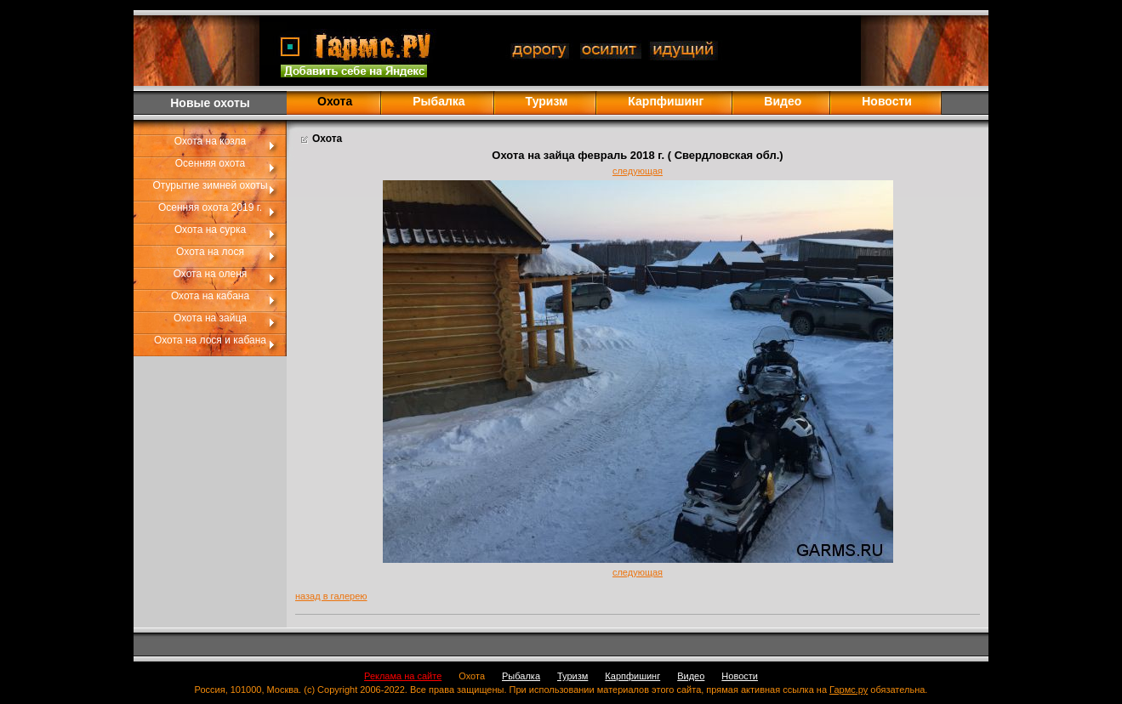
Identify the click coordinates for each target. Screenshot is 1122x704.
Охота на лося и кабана (210, 340)
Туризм (547, 101)
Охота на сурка (210, 230)
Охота (471, 676)
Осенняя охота (210, 163)
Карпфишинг (665, 101)
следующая (637, 171)
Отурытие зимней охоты (209, 185)
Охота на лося (210, 252)
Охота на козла (210, 141)
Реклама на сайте (402, 676)
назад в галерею (331, 596)
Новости (887, 101)
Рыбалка (438, 101)
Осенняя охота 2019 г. (210, 207)
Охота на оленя (211, 274)
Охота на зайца (210, 318)
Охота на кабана (210, 296)
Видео (782, 101)
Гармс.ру (848, 689)
